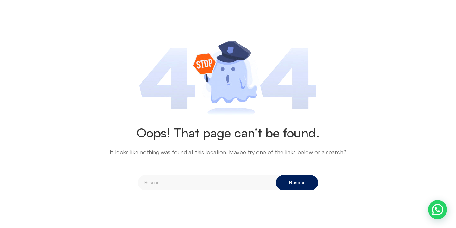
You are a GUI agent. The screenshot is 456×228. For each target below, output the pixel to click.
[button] (437, 209)
